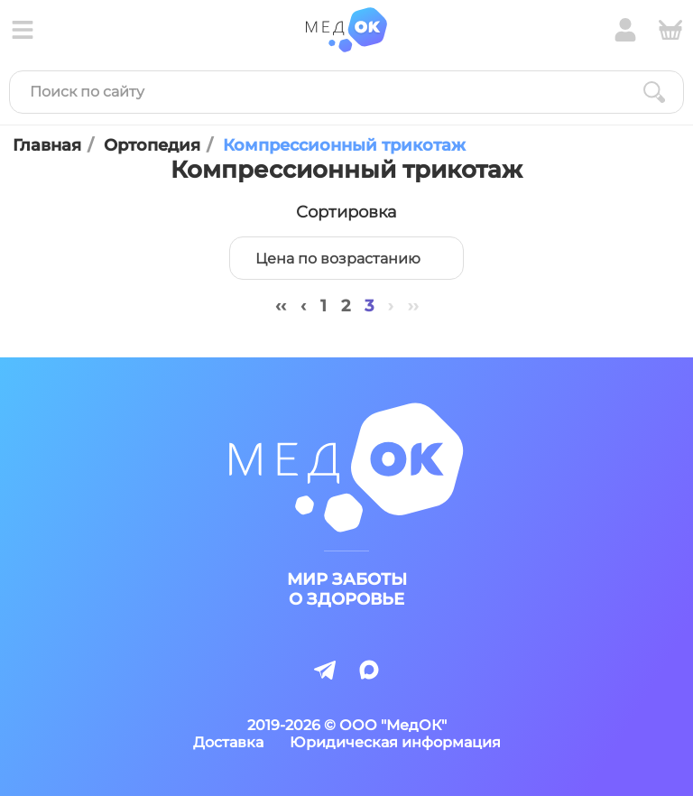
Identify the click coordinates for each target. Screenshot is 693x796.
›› (413, 306)
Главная (47, 145)
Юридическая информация (395, 742)
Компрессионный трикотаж (344, 145)
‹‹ (280, 306)
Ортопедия (152, 145)
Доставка (228, 742)
